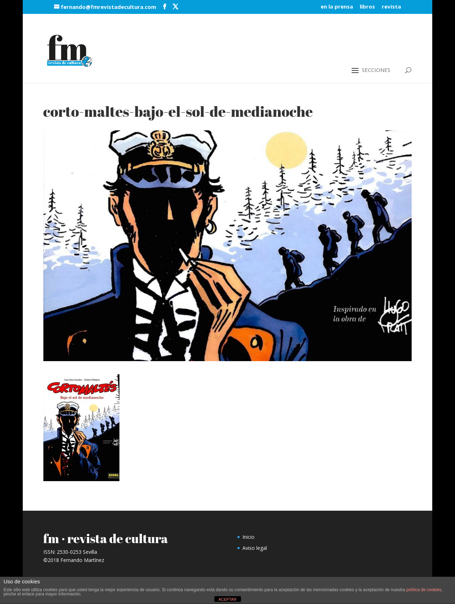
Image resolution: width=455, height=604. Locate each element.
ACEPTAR (227, 599)
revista (391, 7)
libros (367, 7)
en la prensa (337, 7)
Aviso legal (254, 548)
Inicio (248, 536)
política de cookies (423, 589)
